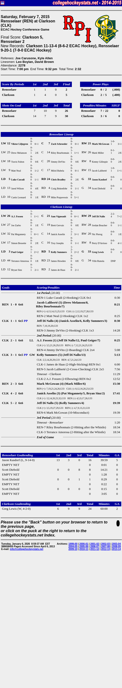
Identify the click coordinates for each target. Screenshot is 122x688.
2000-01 (83, 543)
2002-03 (105, 543)
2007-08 (105, 546)
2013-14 (116, 549)
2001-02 (94, 543)
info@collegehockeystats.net (26, 549)
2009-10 (72, 549)
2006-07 (94, 546)
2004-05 (72, 546)
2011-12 (94, 549)
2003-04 (116, 543)
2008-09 (116, 546)
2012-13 (105, 549)
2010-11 (83, 549)
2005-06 (83, 546)
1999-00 (72, 543)
